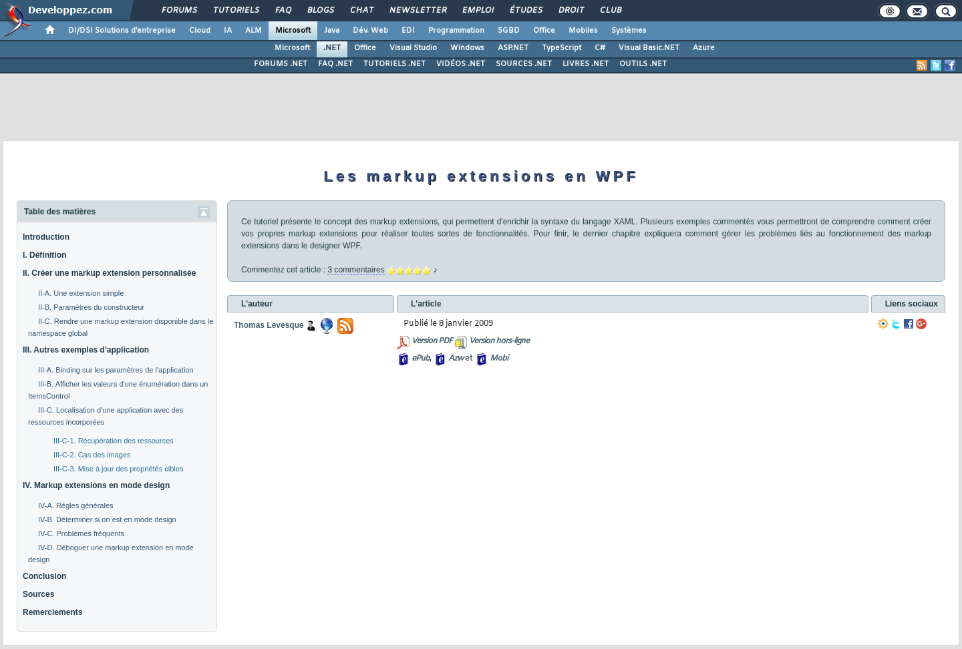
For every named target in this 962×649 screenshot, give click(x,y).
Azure (704, 48)
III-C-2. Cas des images (92, 455)
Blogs (320, 10)
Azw (455, 358)
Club (610, 10)
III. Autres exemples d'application (86, 350)
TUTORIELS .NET (394, 64)
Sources (38, 594)
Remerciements (52, 612)
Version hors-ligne (499, 341)
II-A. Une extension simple (81, 293)
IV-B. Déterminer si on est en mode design (107, 519)
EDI (408, 30)
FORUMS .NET (280, 64)
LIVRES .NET (586, 64)
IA (228, 30)
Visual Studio (413, 48)
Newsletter (417, 10)
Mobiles (583, 30)
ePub (421, 358)
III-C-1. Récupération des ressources (113, 441)
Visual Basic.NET (649, 48)
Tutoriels (235, 10)
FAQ (282, 10)
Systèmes (629, 30)
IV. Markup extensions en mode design (96, 485)
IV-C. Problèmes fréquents (81, 533)
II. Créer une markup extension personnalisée (109, 273)
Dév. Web (370, 30)
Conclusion (44, 576)
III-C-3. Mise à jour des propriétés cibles (118, 469)
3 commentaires (355, 269)
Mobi (499, 358)
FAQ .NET (335, 64)
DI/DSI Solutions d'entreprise (122, 30)
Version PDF (432, 341)
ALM (253, 30)
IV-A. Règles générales (76, 505)
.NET (332, 48)
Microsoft (293, 30)
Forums (179, 10)
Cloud (199, 30)
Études (525, 10)
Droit (570, 10)
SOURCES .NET (524, 64)
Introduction (46, 237)
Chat (361, 10)
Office (544, 30)
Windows (467, 48)
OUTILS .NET (643, 64)
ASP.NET (513, 48)
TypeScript (561, 48)
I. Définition (44, 255)
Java (331, 30)
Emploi (477, 10)
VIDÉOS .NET (460, 64)
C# (600, 48)
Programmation (456, 30)
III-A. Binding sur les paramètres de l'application (116, 370)
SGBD (509, 30)
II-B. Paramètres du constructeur (91, 307)
